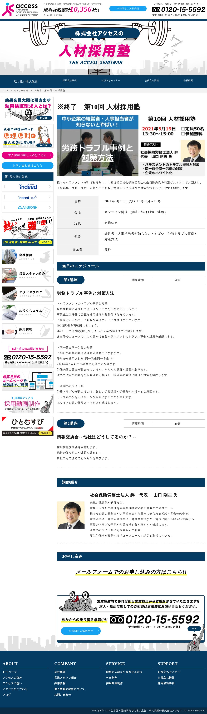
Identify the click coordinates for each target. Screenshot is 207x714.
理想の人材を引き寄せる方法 (124, 672)
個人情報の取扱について (69, 689)
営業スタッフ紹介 (65, 677)
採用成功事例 (67, 81)
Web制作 (111, 677)
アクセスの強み (12, 677)
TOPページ (10, 672)
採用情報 (60, 683)
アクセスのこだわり (15, 689)
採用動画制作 (114, 683)
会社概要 (188, 81)
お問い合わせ (62, 694)
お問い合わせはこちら (28, 165)
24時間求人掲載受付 (128, 8)
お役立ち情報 (152, 81)
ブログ (7, 694)
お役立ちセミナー (109, 81)
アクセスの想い (12, 683)
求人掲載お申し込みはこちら (27, 155)
